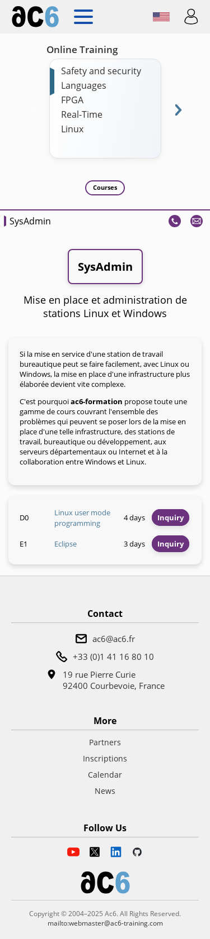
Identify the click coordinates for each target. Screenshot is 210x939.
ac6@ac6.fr (113, 638)
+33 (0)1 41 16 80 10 (113, 656)
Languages (83, 85)
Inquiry (170, 517)
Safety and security (101, 71)
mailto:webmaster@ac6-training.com (105, 923)
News (105, 790)
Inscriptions (105, 758)
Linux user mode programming (82, 518)
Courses (105, 187)
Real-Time (81, 114)
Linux (72, 129)
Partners (105, 742)
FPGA (72, 100)
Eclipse (65, 544)
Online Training (82, 49)
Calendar (105, 774)
